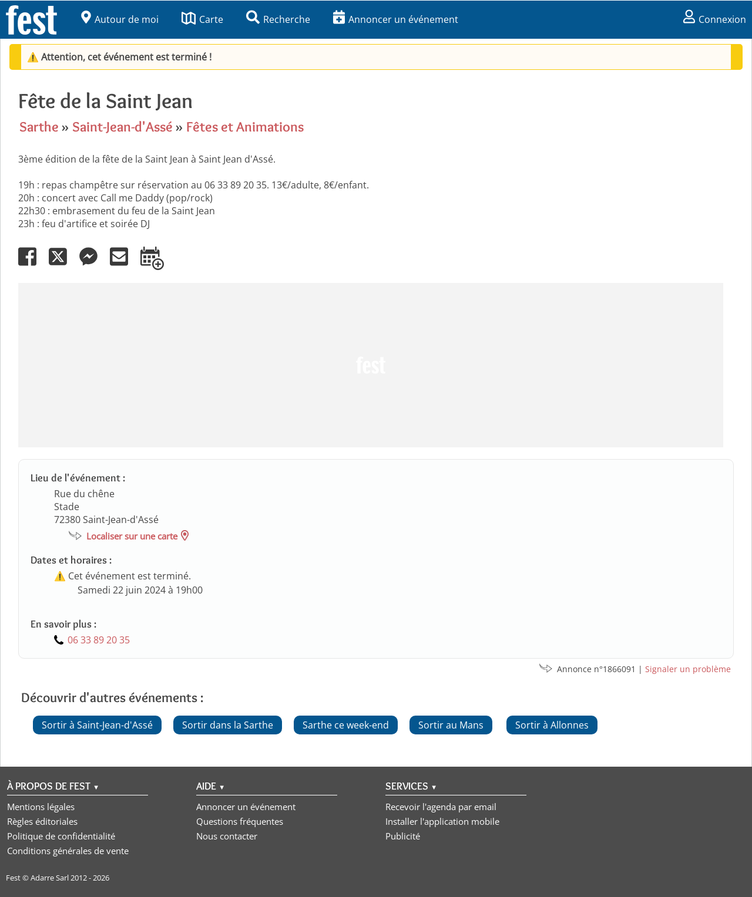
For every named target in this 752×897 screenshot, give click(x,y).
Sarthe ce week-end (346, 725)
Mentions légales (41, 806)
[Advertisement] (370, 365)
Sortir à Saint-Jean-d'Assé (97, 725)
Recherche (278, 19)
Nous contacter (226, 836)
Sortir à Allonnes (552, 725)
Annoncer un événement (395, 19)
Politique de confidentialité (61, 836)
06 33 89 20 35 (99, 639)
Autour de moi (120, 19)
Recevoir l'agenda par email (440, 806)
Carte (202, 19)
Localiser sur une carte (131, 536)
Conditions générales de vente (68, 850)
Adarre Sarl (50, 877)
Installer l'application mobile (442, 821)
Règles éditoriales (42, 821)
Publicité (402, 836)
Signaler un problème (688, 669)
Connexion (714, 19)
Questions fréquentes (239, 821)
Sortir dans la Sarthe (227, 725)
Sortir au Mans (451, 725)
